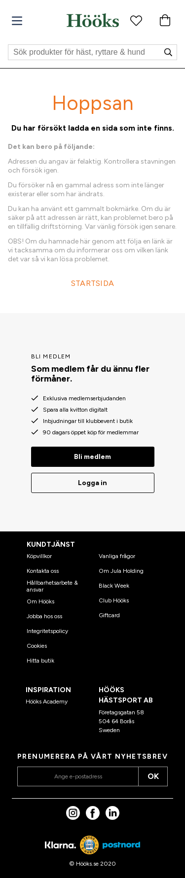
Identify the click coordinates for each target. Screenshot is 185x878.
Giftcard (109, 615)
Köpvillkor (39, 556)
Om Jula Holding (121, 570)
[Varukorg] (164, 20)
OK (153, 776)
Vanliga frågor (117, 556)
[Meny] (17, 21)
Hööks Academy (47, 701)
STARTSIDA (92, 283)
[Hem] (93, 20)
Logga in (92, 483)
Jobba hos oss (44, 616)
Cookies (37, 645)
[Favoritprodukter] (136, 20)
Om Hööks (40, 601)
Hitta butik (40, 660)
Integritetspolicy (47, 631)
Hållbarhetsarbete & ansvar (52, 586)
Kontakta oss (43, 570)
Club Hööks (114, 600)
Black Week (114, 585)
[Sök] (92, 52)
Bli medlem (92, 457)
